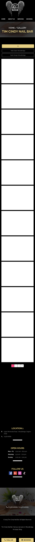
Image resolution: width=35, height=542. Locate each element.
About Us (11, 19)
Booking (29, 19)
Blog (20, 529)
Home (3, 19)
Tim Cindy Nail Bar (7, 527)
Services (20, 19)
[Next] (22, 365)
